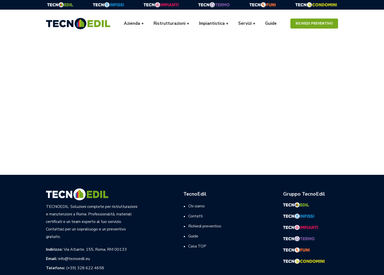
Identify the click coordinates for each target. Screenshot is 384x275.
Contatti (195, 216)
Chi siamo (196, 206)
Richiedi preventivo (314, 23)
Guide (193, 236)
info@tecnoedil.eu (74, 258)
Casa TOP (197, 246)
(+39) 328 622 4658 (85, 268)
